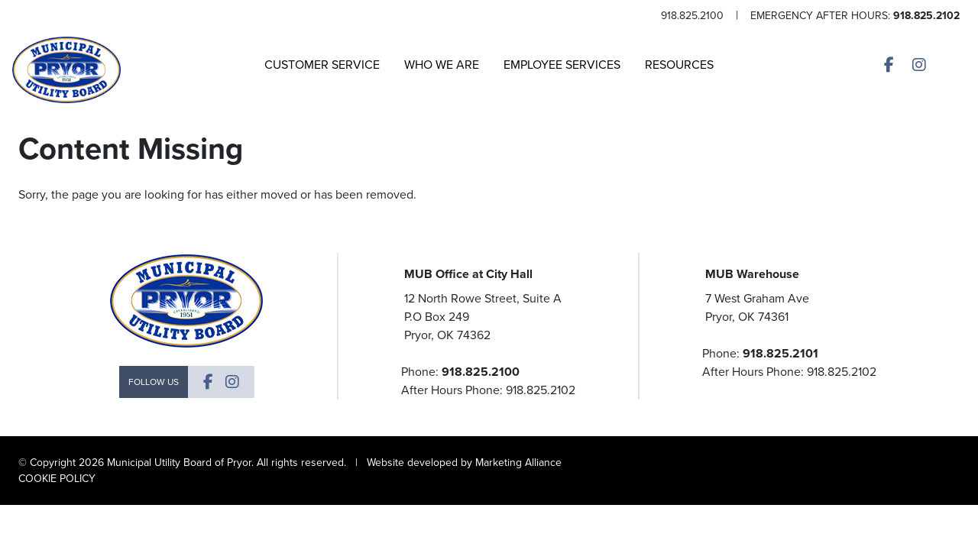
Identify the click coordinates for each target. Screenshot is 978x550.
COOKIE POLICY (57, 479)
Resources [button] (679, 64)
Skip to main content (0, 12)
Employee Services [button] (562, 64)
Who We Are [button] (441, 64)
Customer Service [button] (322, 64)
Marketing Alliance (518, 463)
